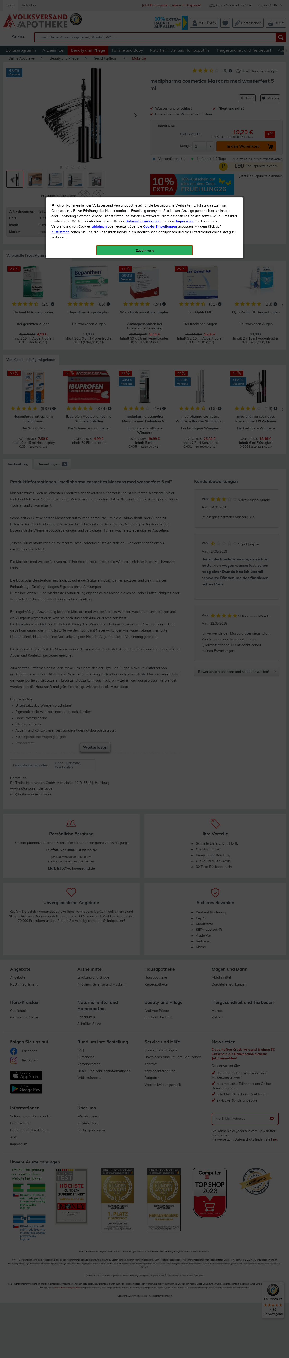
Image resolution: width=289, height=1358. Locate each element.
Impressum (185, 108)
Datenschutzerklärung (143, 108)
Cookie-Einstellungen (160, 113)
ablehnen (99, 113)
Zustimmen (60, 118)
